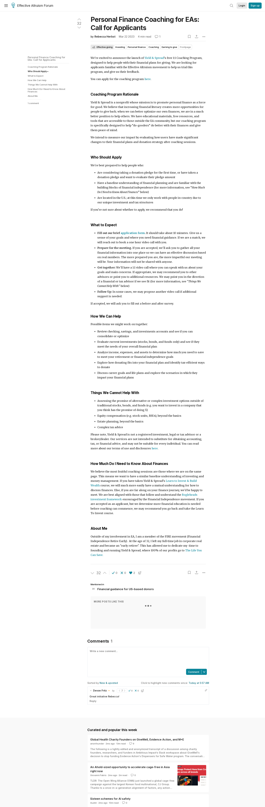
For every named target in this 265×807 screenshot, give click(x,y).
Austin (93, 802)
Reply (93, 701)
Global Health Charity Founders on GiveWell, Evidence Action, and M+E (137, 739)
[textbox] (147, 657)
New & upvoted (109, 682)
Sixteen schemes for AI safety (110, 798)
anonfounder (97, 743)
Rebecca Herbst (104, 36)
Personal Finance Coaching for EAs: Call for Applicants (46, 58)
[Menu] (6, 6)
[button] (114, 573)
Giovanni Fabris (98, 775)
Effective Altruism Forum (32, 6)
